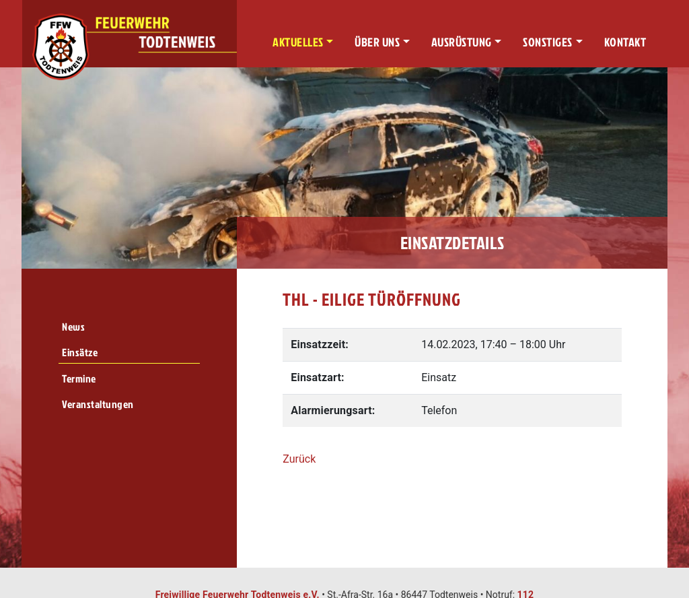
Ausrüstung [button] (461, 42)
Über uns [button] (377, 42)
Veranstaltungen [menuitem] (98, 404)
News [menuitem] (73, 326)
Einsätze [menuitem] (80, 352)
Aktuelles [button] (298, 42)
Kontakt (625, 42)
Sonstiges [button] (548, 42)
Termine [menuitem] (79, 378)
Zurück (299, 459)
